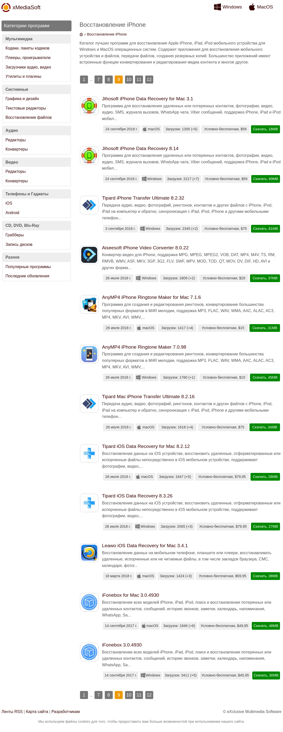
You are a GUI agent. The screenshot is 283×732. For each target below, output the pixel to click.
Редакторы (16, 140)
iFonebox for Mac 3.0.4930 (130, 595)
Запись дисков (19, 244)
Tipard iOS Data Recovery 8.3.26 (137, 495)
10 (129, 79)
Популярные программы (28, 267)
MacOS (265, 7)
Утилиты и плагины (23, 76)
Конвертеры (17, 149)
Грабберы (15, 235)
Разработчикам (66, 711)
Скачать (259, 129)
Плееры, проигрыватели (28, 58)
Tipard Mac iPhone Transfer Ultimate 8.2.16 (148, 396)
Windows (232, 7)
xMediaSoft (26, 7)
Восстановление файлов (29, 117)
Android (12, 213)
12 (149, 79)
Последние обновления (27, 276)
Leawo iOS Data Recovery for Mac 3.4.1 (145, 545)
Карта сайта (37, 711)
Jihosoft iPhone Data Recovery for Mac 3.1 (147, 98)
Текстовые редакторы (26, 108)
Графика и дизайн (22, 99)
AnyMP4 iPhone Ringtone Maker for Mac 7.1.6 (151, 297)
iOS (9, 203)
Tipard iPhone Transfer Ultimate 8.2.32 (143, 198)
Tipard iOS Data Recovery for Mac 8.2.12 (146, 446)
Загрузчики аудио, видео (28, 67)
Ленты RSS (12, 711)
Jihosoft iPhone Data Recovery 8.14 (140, 148)
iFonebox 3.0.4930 (122, 644)
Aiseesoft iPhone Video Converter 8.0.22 (145, 247)
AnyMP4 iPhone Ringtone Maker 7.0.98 (144, 347)
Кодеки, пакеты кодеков (28, 48)
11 (139, 79)
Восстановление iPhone (107, 34)
